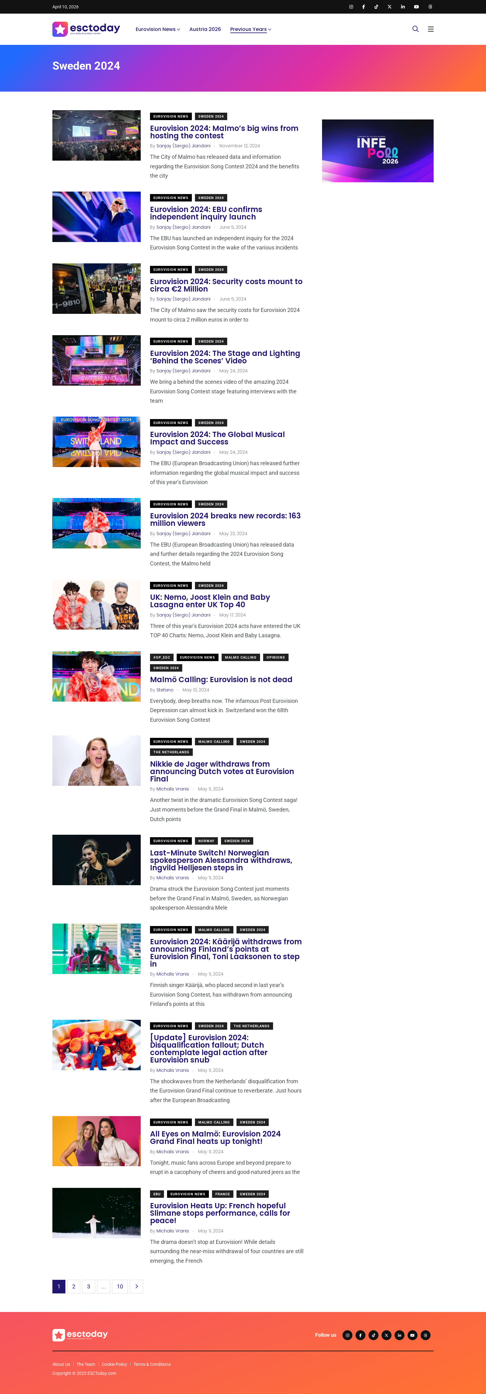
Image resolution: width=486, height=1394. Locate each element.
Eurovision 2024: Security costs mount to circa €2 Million (226, 285)
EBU (157, 1194)
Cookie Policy (114, 1364)
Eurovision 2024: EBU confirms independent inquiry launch (206, 213)
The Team (86, 1364)
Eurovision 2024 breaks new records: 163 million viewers (225, 520)
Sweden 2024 (211, 117)
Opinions (276, 658)
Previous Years (248, 29)
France (222, 1194)
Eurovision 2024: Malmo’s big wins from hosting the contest (224, 132)
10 (120, 1286)
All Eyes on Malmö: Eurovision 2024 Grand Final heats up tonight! (215, 1138)
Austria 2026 (205, 29)
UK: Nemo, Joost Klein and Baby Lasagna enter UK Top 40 (210, 601)
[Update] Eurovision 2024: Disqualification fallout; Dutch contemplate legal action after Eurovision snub (208, 1049)
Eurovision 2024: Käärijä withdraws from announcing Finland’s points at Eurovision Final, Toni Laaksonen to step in (226, 953)
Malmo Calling (241, 658)
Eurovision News (156, 29)
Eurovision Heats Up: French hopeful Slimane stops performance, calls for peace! (220, 1213)
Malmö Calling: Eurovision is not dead (221, 680)
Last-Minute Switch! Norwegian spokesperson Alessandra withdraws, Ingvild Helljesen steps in (221, 860)
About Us (61, 1364)
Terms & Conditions (152, 1364)
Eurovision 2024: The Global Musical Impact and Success (217, 438)
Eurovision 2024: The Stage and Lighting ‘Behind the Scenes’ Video (225, 357)
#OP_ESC (161, 658)
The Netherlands (171, 752)
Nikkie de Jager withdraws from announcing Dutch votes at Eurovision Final (222, 771)
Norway (206, 841)
